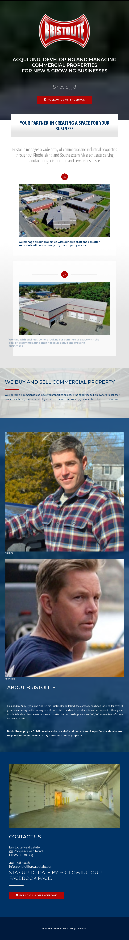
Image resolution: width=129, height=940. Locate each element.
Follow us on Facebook (64, 99)
